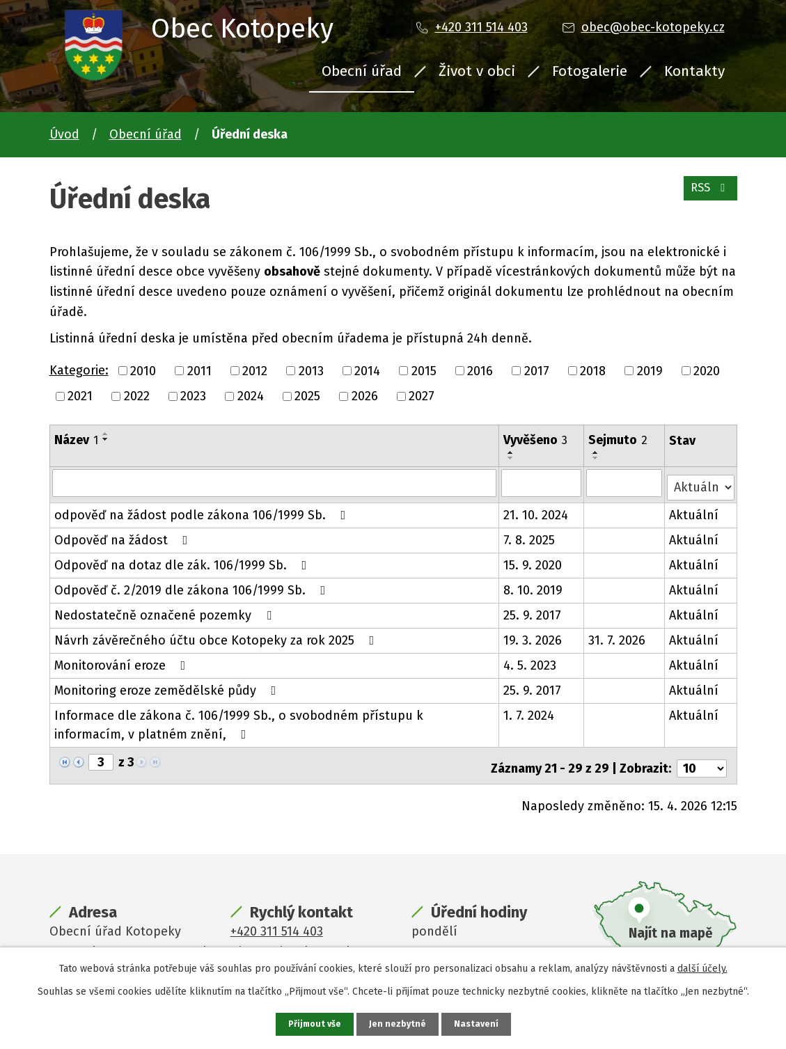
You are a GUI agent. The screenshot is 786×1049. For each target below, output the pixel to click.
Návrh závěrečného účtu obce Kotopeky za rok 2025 (217, 635)
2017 (536, 370)
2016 (480, 370)
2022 (137, 396)
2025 (307, 396)
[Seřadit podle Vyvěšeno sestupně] (511, 458)
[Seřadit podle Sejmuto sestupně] (596, 458)
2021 (80, 396)
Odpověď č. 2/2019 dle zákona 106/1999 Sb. (192, 585)
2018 (593, 370)
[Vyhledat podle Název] (274, 482)
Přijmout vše (313, 1024)
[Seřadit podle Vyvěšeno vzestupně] (511, 452)
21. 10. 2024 (536, 510)
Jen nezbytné (399, 1024)
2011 (199, 370)
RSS (707, 195)
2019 (650, 370)
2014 (367, 370)
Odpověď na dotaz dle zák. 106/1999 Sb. (183, 560)
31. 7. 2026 (617, 635)
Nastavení (480, 1024)
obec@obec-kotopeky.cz (653, 27)
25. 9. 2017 (533, 610)
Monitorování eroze (122, 660)
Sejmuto (618, 440)
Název (76, 440)
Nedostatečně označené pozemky (165, 610)
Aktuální (694, 510)
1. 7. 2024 (529, 710)
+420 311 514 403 (481, 27)
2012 (254, 370)
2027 (421, 396)
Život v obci (477, 71)
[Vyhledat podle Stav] (701, 481)
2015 (424, 370)
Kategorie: (79, 370)
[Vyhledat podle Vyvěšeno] (542, 482)
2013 (311, 370)
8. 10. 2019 (533, 585)
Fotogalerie (589, 71)
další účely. (702, 967)
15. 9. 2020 (533, 560)
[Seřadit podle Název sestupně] (105, 439)
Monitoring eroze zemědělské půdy (168, 685)
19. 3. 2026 (533, 635)
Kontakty (694, 71)
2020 (706, 370)
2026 (365, 396)
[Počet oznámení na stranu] (702, 758)
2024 (250, 396)
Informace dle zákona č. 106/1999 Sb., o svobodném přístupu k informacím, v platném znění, (238, 720)
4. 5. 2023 (530, 660)
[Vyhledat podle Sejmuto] (625, 482)
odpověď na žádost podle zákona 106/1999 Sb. (203, 510)
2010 (143, 370)
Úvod (64, 134)
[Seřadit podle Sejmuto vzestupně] (596, 452)
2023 (193, 396)
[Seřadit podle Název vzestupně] (105, 433)
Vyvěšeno (536, 440)
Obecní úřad (362, 71)
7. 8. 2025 (530, 535)
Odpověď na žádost (124, 535)
